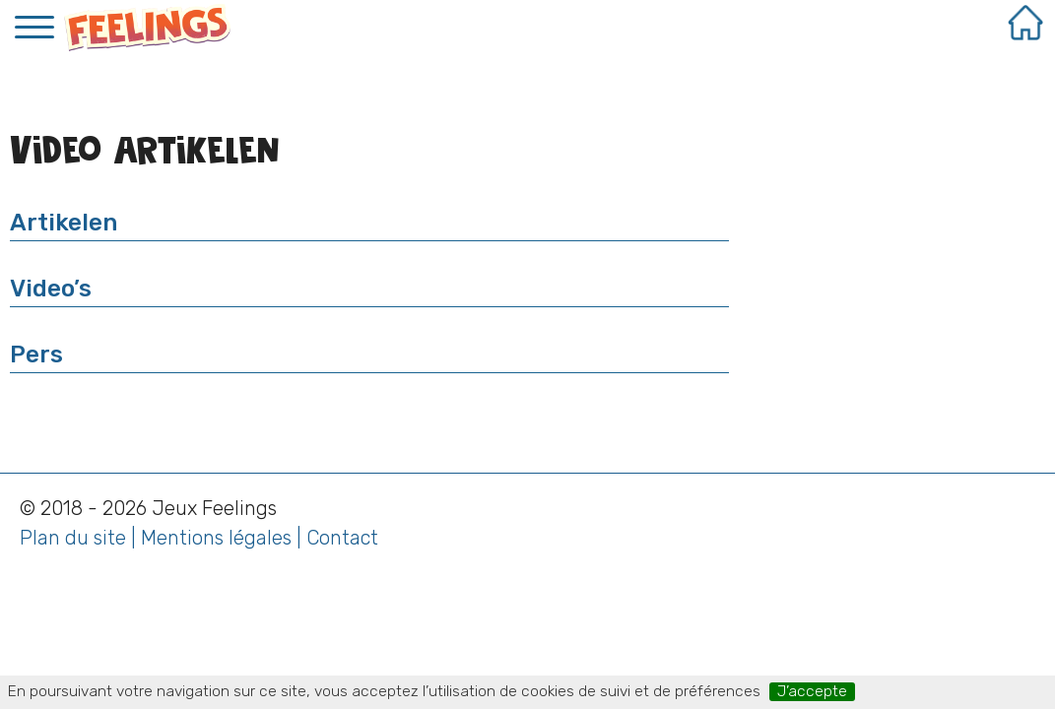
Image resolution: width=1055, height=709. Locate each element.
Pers (36, 354)
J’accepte (812, 691)
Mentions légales (216, 537)
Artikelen (63, 222)
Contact (342, 537)
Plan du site (73, 537)
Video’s (51, 288)
